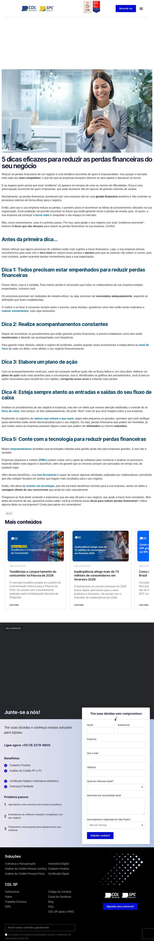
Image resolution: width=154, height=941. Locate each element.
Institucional (12, 891)
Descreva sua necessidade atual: (104, 795)
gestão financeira (107, 196)
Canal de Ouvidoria (59, 896)
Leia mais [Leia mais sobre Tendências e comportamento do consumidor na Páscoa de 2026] (14, 605)
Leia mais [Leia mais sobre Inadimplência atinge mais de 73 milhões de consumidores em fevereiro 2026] (79, 605)
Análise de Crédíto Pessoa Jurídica (26, 868)
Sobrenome (124, 725)
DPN (8, 906)
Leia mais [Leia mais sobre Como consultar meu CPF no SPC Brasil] (143, 605)
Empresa (91, 739)
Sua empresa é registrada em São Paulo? (108, 819)
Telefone (91, 767)
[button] (141, 8)
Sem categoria (17, 566)
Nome (90, 725)
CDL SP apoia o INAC (61, 911)
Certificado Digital (58, 873)
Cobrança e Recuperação (20, 863)
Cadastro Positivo (58, 868)
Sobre (8, 896)
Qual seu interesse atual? (100, 781)
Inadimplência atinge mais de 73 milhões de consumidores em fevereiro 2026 (96, 575)
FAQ (51, 906)
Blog (51, 901)
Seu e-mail (92, 753)
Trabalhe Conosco (16, 901)
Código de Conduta (59, 891)
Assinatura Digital (58, 863)
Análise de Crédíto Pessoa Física (24, 873)
